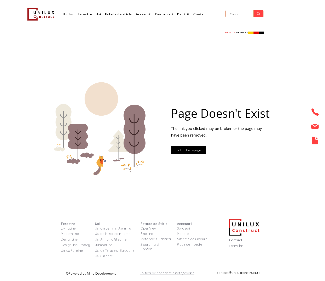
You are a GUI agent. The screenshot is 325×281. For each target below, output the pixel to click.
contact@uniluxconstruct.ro (239, 272)
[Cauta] (237, 14)
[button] (183, 14)
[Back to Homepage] (188, 150)
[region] (314, 113)
